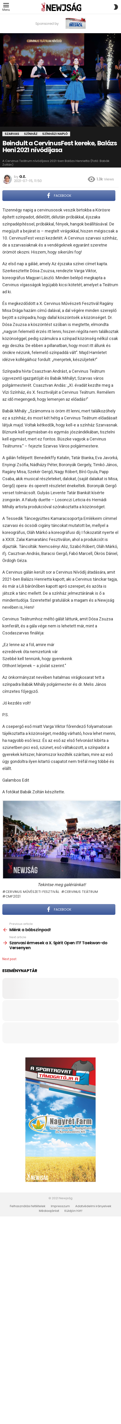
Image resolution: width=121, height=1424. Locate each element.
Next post (9, 959)
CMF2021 (13, 896)
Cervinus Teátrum (81, 891)
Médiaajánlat (49, 1211)
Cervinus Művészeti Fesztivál (33, 891)
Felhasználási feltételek (27, 1206)
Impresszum (60, 1206)
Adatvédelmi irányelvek (93, 1206)
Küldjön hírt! (73, 1211)
